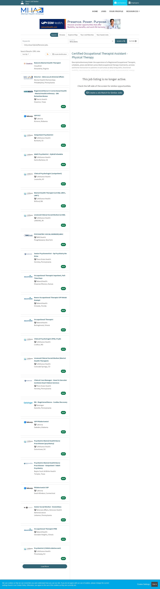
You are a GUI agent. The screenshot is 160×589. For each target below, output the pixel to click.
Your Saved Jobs (103, 35)
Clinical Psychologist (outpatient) (48, 173)
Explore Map (73, 35)
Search (54, 35)
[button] (132, 41)
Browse (62, 35)
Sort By (25, 54)
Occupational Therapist (43, 319)
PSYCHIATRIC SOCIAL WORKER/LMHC (48, 234)
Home (95, 11)
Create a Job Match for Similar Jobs (104, 92)
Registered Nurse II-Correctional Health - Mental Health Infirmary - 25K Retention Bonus (50, 93)
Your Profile (116, 11)
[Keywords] (45, 41)
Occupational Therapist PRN (45, 529)
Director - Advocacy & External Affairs (49, 77)
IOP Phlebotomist (41, 421)
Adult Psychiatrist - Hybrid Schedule (48, 154)
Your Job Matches (87, 35)
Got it (154, 584)
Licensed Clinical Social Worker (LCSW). (50, 215)
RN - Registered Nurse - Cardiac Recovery (50, 402)
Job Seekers (120, 2)
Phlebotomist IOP (41, 487)
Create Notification (59, 54)
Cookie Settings (143, 584)
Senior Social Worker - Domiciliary (47, 507)
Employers (134, 2)
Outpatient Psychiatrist (43, 135)
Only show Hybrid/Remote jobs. (36, 45)
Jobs (103, 11)
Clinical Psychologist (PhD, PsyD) (47, 339)
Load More (45, 566)
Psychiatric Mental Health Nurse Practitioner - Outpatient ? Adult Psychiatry (47, 465)
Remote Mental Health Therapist (47, 63)
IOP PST (37, 115)
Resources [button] (132, 11)
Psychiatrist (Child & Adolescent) (47, 548)
